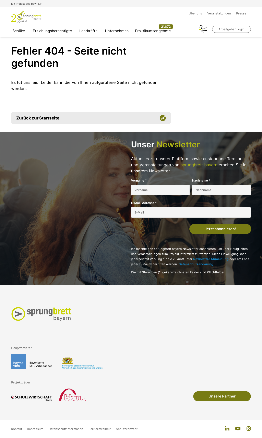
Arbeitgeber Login (231, 29)
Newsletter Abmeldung (211, 259)
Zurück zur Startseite (37, 118)
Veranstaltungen (219, 13)
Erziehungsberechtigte (52, 31)
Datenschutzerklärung (196, 264)
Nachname (201, 180)
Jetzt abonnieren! (220, 229)
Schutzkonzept (127, 429)
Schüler (18, 31)
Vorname (139, 180)
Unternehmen (117, 31)
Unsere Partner (222, 396)
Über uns (196, 13)
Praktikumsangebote (153, 31)
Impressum (35, 429)
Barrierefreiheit (99, 429)
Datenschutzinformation (66, 429)
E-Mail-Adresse (144, 203)
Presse (241, 13)
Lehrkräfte (88, 31)
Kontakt (17, 429)
